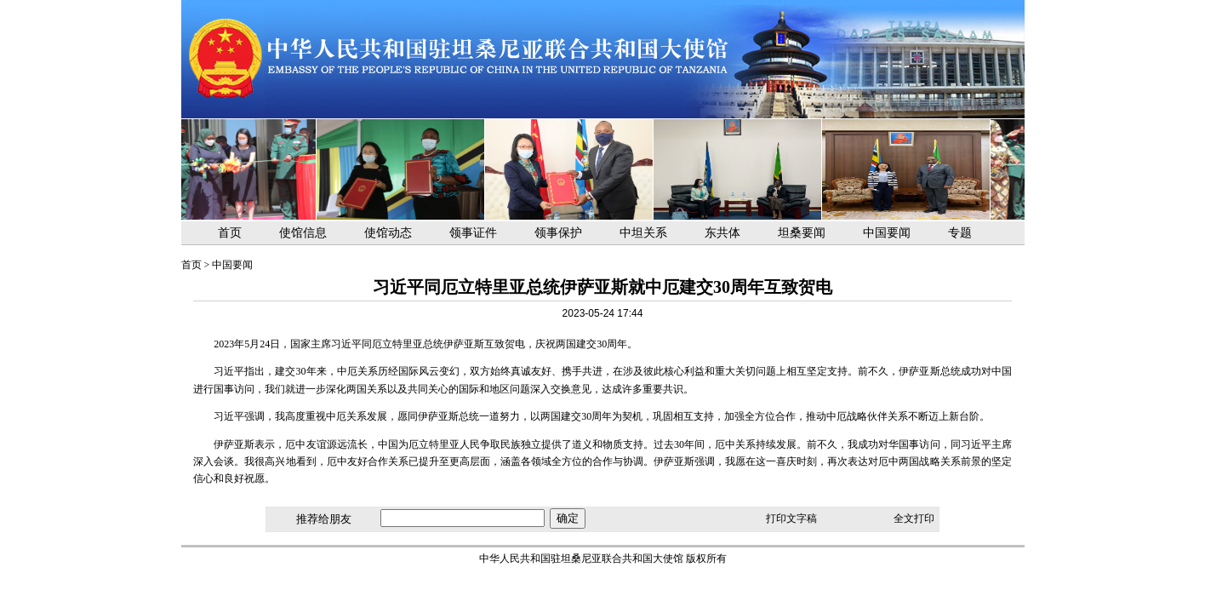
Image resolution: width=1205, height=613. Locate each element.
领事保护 (558, 232)
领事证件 (473, 232)
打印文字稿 (791, 518)
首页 (230, 232)
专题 (960, 232)
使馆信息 (303, 232)
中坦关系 (643, 232)
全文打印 (914, 518)
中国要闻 (887, 232)
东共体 (722, 232)
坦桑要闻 (801, 232)
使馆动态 (388, 232)
